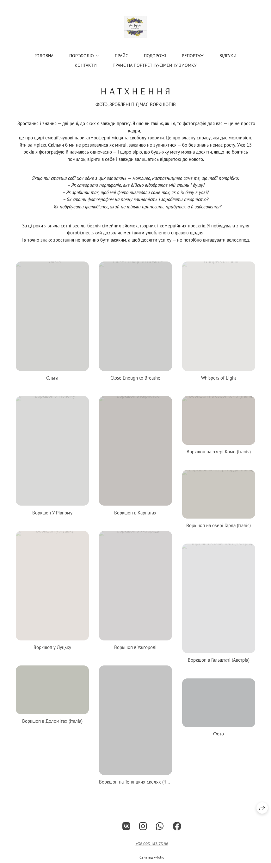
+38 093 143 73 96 (152, 848)
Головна (43, 56)
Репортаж (193, 56)
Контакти (86, 65)
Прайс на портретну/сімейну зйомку (155, 65)
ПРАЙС (121, 56)
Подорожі (155, 56)
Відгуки (228, 56)
